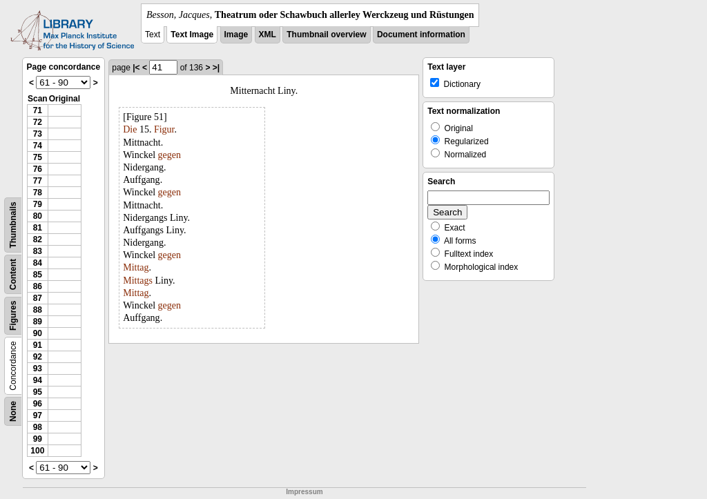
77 (37, 181)
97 (37, 415)
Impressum (304, 492)
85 (37, 275)
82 (37, 239)
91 (37, 345)
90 (37, 333)
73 (37, 134)
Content (13, 274)
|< (136, 67)
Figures (13, 316)
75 (37, 157)
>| (216, 67)
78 (37, 192)
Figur (164, 129)
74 (37, 145)
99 (37, 439)
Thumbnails (13, 225)
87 (37, 298)
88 (37, 310)
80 (37, 216)
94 (37, 380)
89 (37, 321)
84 (37, 263)
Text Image (192, 34)
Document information (421, 34)
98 (37, 427)
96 (37, 404)
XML (267, 34)
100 (37, 451)
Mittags (138, 280)
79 (37, 204)
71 (37, 110)
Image (236, 34)
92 (37, 357)
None (13, 411)
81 (37, 228)
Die (130, 129)
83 (37, 251)
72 (37, 122)
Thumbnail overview (326, 34)
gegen (169, 155)
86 (37, 286)
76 (37, 169)
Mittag (135, 267)
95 (37, 392)
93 (37, 368)
